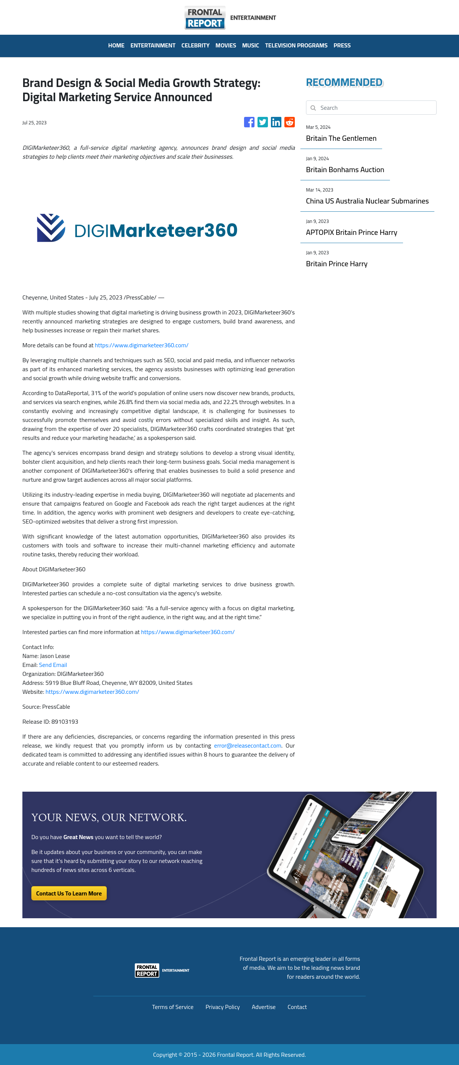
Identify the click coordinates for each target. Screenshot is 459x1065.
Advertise (264, 1006)
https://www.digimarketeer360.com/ (141, 345)
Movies (226, 45)
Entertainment (153, 45)
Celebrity (195, 45)
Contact (297, 1006)
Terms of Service (173, 1006)
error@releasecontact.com (247, 745)
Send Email (53, 664)
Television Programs (296, 45)
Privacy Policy (223, 1006)
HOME (116, 45)
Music (250, 45)
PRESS (342, 45)
